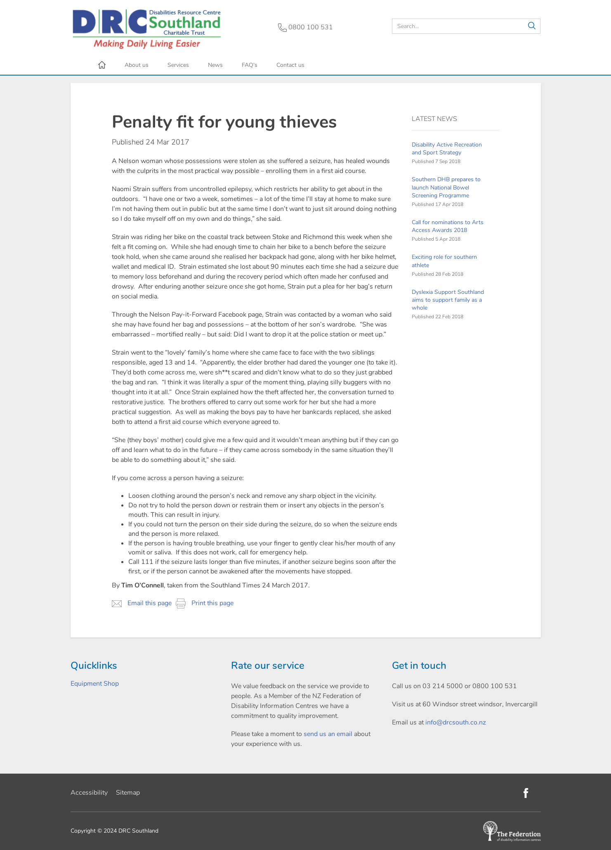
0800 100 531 (305, 27)
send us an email (328, 734)
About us (137, 65)
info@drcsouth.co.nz (455, 722)
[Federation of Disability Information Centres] (512, 831)
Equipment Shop (95, 683)
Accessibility (89, 792)
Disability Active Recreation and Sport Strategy (447, 148)
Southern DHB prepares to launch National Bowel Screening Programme (446, 187)
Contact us (290, 65)
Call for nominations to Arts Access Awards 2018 (448, 226)
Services (178, 65)
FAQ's (249, 65)
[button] (531, 26)
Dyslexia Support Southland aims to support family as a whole (448, 300)
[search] (466, 26)
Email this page (142, 603)
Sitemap (128, 792)
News (215, 65)
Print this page (205, 603)
